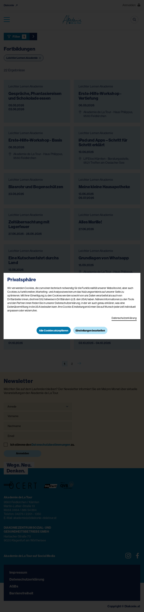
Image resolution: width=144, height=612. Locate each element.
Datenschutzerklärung (124, 317)
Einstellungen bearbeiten (90, 330)
